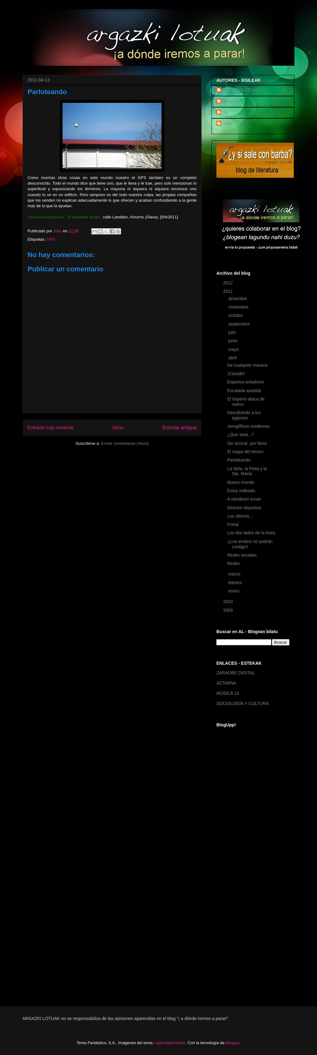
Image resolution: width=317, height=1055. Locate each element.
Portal (233, 524)
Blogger (232, 1042)
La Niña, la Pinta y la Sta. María (247, 471)
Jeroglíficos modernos (248, 426)
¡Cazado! (236, 373)
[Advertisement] (241, 898)
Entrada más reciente (50, 427)
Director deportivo (244, 507)
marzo (234, 573)
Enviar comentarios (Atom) (125, 443)
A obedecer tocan (244, 499)
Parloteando (239, 459)
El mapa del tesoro (245, 451)
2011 (228, 291)
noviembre (239, 306)
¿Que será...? (240, 434)
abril (232, 357)
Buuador (231, 100)
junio (233, 340)
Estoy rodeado (241, 490)
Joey (227, 123)
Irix (225, 112)
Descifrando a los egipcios (244, 415)
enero (234, 591)
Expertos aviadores (245, 381)
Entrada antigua (180, 427)
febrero (235, 582)
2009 (228, 610)
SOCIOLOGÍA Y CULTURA (242, 703)
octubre (236, 315)
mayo (234, 349)
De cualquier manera (247, 365)
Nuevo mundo (240, 482)
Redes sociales (242, 555)
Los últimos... (240, 516)
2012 (228, 282)
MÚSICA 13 (227, 693)
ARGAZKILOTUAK (241, 89)
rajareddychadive (170, 1042)
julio (232, 332)
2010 (228, 601)
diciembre (238, 298)
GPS (50, 239)
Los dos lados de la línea (251, 532)
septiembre (239, 324)
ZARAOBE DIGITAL (235, 672)
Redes (233, 563)
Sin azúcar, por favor (247, 443)
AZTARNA (226, 683)
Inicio (118, 427)
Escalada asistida (244, 390)
